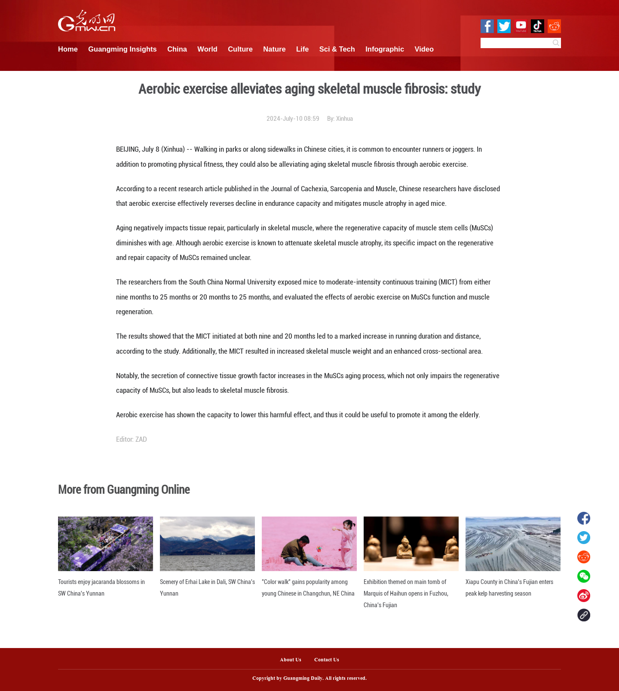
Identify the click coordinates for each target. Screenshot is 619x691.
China (177, 49)
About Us (290, 660)
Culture (240, 49)
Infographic (384, 49)
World (207, 49)
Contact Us (330, 660)
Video (424, 49)
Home (68, 49)
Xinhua (344, 118)
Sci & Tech (337, 49)
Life (302, 49)
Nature (274, 49)
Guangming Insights (122, 49)
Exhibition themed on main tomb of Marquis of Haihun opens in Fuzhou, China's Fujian (406, 593)
